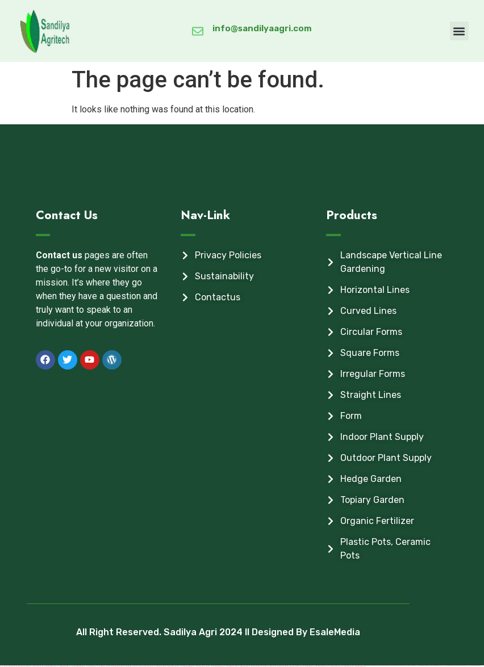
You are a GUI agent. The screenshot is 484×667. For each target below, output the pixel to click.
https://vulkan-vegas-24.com (157, 666)
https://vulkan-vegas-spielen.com (199, 666)
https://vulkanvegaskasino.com (278, 666)
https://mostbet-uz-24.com (265, 666)
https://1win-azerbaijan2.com (61, 666)
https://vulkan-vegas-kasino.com (214, 666)
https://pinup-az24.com (345, 666)
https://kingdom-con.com (241, 666)
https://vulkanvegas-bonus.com (229, 666)
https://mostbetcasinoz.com (380, 665)
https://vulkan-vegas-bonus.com (114, 666)
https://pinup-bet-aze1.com (170, 666)
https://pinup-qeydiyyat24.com (367, 665)
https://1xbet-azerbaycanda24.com (473, 665)
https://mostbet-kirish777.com (128, 666)
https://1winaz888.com (446, 665)
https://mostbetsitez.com (253, 666)
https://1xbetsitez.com (87, 666)
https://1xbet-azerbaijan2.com (420, 665)
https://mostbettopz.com (6, 666)
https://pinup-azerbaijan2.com (307, 666)
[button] (459, 31)
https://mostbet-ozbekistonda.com (143, 666)
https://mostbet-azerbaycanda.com (395, 665)
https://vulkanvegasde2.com (100, 666)
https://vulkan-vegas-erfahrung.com (183, 666)
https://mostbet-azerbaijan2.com (75, 666)
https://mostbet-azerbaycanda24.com (46, 666)
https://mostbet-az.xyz (319, 666)
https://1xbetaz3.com (33, 666)
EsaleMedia (335, 632)
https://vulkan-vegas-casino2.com (332, 666)
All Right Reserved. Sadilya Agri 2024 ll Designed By (193, 632)
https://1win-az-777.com (408, 665)
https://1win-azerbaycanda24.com (358, 666)
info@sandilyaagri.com (262, 28)
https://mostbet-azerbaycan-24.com (20, 666)
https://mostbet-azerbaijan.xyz (434, 665)
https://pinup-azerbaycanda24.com (293, 666)
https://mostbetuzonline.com (458, 665)
